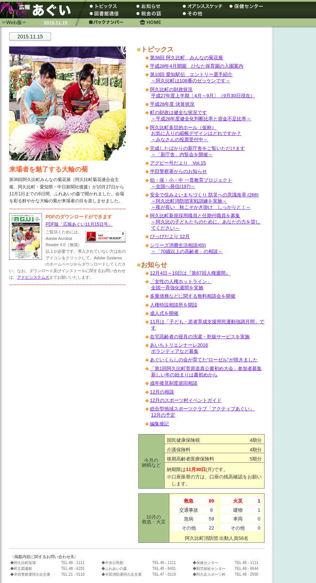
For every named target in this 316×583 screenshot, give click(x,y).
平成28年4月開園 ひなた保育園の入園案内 (196, 66)
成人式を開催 (164, 313)
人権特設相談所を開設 (173, 305)
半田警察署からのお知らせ (178, 171)
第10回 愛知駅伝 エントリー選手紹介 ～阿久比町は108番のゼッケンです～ (191, 77)
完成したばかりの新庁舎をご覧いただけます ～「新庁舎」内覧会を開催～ (197, 151)
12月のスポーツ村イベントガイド (185, 400)
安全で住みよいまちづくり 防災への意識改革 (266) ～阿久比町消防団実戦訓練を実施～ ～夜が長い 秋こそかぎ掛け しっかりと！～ (204, 201)
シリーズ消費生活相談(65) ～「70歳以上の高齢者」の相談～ (186, 248)
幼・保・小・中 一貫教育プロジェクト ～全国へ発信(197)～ (191, 183)
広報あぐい (38, 10)
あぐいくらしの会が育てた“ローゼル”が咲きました (204, 359)
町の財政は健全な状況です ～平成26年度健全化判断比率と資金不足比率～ (200, 115)
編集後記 (159, 423)
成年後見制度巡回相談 (173, 383)
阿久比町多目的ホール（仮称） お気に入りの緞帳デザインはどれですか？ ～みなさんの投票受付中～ (195, 134)
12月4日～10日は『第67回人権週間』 (190, 273)
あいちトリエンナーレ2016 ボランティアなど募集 (179, 348)
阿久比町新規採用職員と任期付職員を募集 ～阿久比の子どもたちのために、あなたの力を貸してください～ (205, 222)
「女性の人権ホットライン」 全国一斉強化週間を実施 (181, 284)
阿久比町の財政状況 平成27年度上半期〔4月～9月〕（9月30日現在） (202, 92)
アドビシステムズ (33, 277)
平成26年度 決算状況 (172, 104)
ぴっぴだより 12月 (170, 236)
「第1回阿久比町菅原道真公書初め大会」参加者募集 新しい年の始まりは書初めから (206, 371)
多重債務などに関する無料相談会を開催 (192, 296)
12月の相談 (162, 392)
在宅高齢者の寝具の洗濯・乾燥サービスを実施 (200, 336)
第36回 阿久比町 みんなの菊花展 (186, 57)
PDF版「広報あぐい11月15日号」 (79, 224)
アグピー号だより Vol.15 (178, 163)
